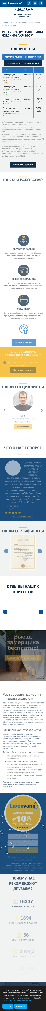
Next (41, 612)
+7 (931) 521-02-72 (23, 14)
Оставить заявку (23, 164)
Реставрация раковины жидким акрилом (23, 57)
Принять (7, 1006)
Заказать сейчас (25, 342)
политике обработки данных (18, 1000)
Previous (4, 612)
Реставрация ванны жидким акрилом (23, 63)
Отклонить (20, 1006)
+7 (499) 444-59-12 (23, 8)
